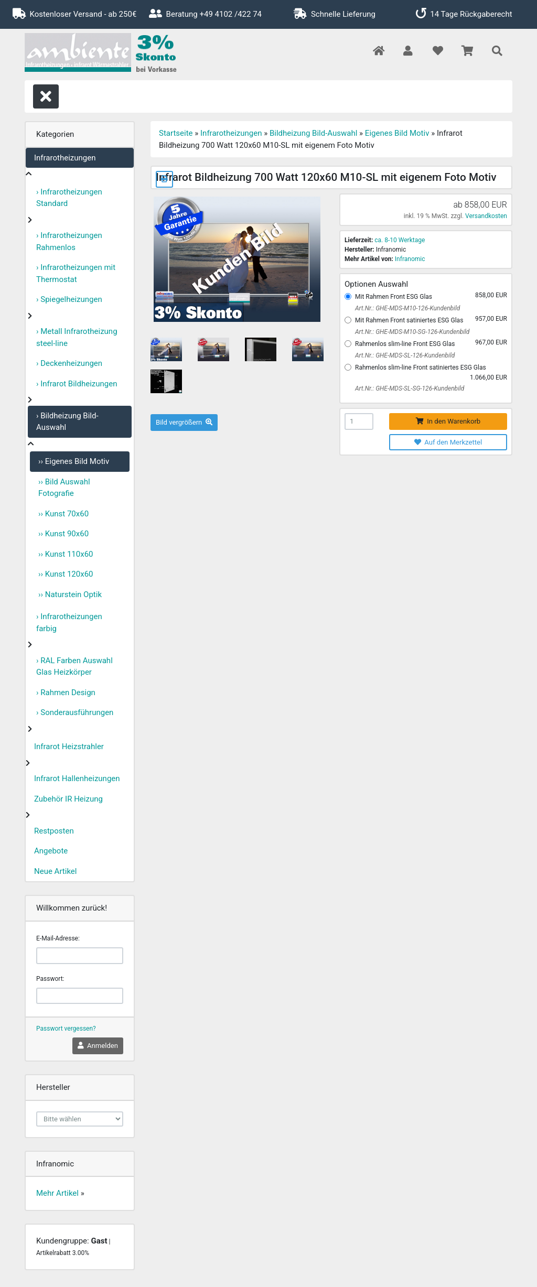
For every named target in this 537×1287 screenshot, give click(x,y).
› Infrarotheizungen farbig (69, 622)
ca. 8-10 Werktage (399, 240)
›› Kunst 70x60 (63, 513)
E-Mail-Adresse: (58, 938)
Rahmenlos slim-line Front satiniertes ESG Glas (420, 367)
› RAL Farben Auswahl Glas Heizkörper (74, 666)
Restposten (54, 831)
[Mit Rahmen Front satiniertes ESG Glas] (348, 320)
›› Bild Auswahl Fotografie (64, 488)
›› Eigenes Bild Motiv (73, 461)
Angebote (51, 851)
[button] (408, 51)
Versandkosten (486, 216)
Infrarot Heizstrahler (69, 746)
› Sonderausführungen (74, 712)
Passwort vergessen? (66, 1028)
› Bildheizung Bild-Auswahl (67, 421)
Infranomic (410, 259)
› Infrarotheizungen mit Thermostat (75, 273)
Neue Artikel (55, 871)
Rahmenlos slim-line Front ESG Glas (405, 344)
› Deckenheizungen (69, 363)
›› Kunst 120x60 (65, 574)
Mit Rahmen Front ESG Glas (393, 296)
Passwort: (50, 978)
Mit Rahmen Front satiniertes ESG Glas (409, 320)
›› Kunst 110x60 (65, 554)
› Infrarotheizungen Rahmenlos (69, 241)
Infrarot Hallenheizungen (77, 778)
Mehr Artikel (57, 1193)
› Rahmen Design (65, 692)
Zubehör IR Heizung (68, 799)
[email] (79, 955)
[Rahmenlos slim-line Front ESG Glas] (348, 343)
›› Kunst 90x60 (63, 533)
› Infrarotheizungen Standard (69, 198)
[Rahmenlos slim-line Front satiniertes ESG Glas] (348, 367)
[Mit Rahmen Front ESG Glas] (348, 296)
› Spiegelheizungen (69, 299)
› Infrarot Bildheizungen (76, 383)
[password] (79, 996)
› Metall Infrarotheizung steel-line (76, 337)
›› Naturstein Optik (70, 594)
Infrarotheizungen (64, 158)
